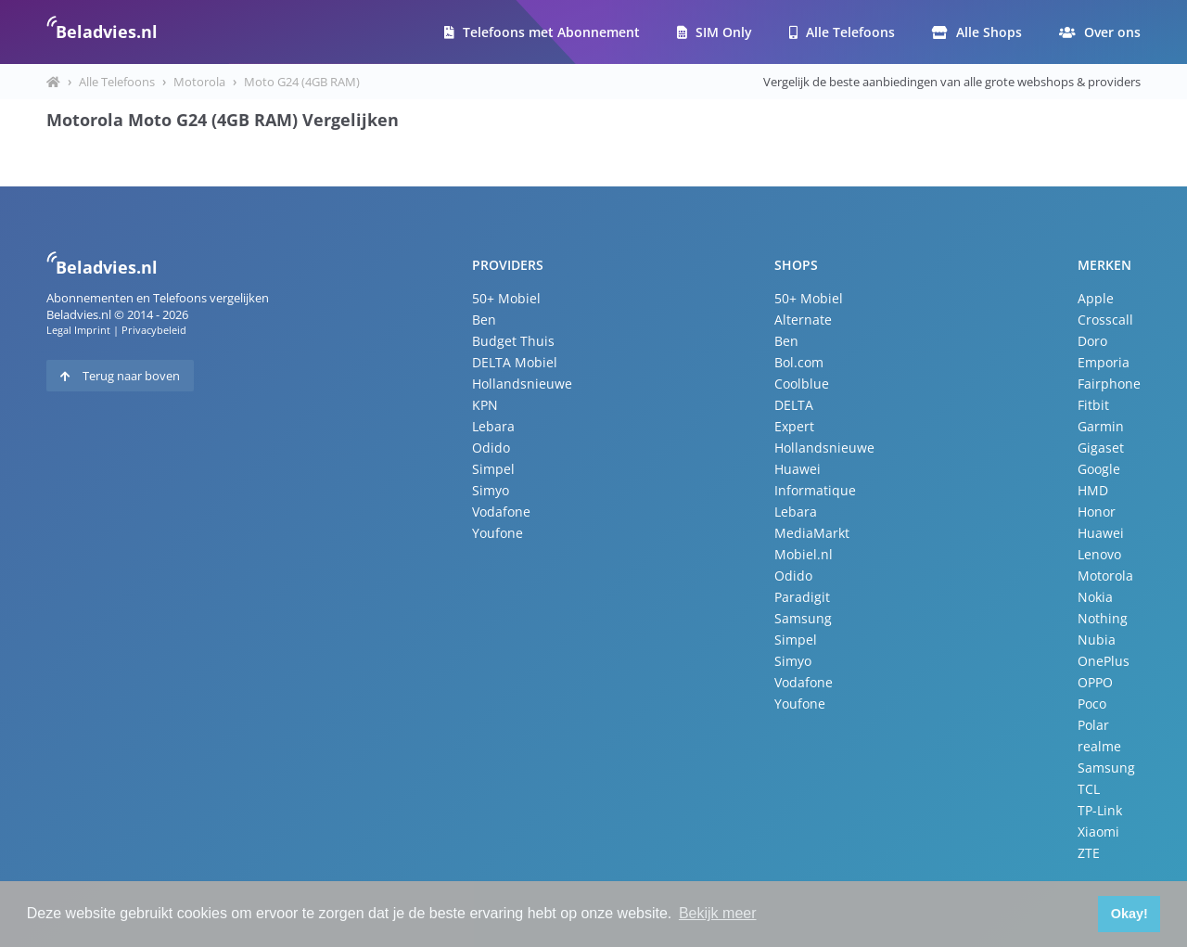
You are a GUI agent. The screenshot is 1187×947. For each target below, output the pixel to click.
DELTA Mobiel (514, 362)
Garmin (1101, 426)
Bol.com (798, 362)
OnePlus (1104, 661)
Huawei (797, 469)
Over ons (1100, 32)
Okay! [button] (1129, 913)
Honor (1097, 511)
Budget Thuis (513, 341)
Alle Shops (977, 32)
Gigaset (1101, 447)
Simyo (490, 490)
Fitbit (1093, 405)
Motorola (199, 81)
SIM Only (714, 32)
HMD (1093, 490)
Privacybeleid (153, 330)
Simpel (493, 469)
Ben (484, 319)
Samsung (803, 618)
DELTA (793, 405)
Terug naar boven (120, 375)
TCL (1089, 789)
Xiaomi (1098, 831)
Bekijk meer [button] (718, 913)
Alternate (803, 319)
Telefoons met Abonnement (542, 32)
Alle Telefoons (842, 32)
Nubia (1097, 639)
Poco (1092, 703)
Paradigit (802, 597)
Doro (1092, 341)
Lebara (493, 426)
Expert (794, 426)
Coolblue (801, 383)
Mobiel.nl (803, 554)
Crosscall (1105, 319)
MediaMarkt (811, 533)
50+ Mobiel (506, 298)
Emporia (1104, 362)
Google (1099, 469)
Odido (491, 447)
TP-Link (1100, 810)
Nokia (1095, 597)
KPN (485, 405)
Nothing (1103, 618)
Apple (1096, 298)
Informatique (815, 490)
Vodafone (501, 511)
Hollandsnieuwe (522, 383)
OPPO (1095, 682)
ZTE (1089, 853)
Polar (1093, 725)
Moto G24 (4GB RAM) (302, 81)
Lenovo (1099, 554)
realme (1099, 746)
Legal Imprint (78, 330)
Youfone (497, 533)
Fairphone (1109, 383)
